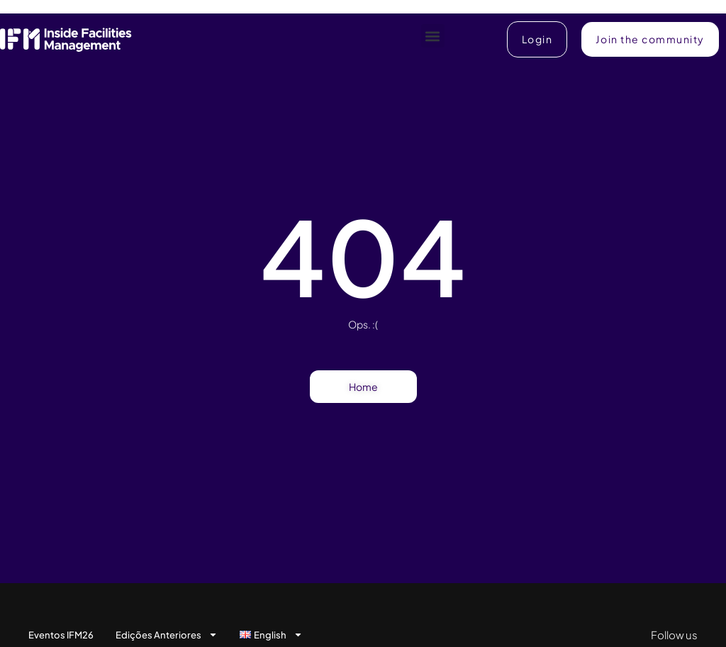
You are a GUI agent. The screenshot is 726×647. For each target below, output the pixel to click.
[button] (433, 36)
